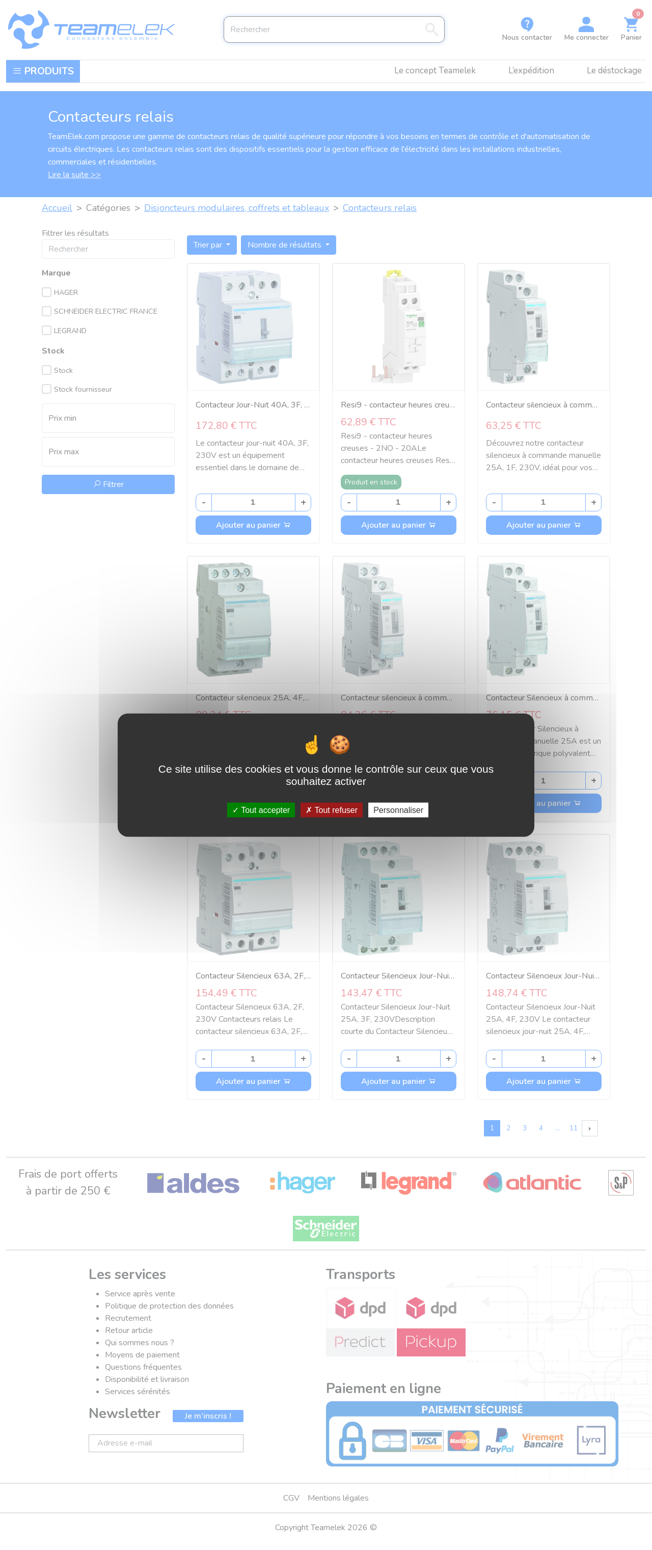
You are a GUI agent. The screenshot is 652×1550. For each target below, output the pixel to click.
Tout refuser (332, 810)
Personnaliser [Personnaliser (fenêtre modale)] (398, 810)
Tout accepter (261, 810)
